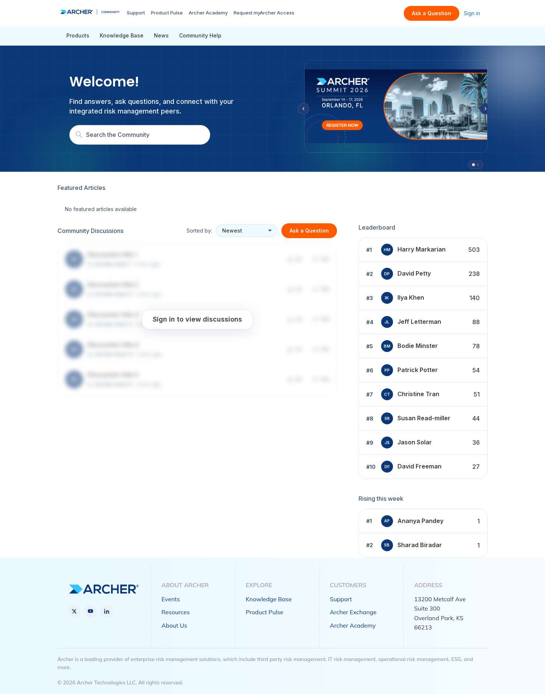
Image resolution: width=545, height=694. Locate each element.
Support (136, 13)
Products (77, 35)
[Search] (140, 135)
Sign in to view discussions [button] (197, 319)
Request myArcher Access (264, 13)
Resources (176, 612)
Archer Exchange (353, 612)
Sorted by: (199, 230)
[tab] (473, 164)
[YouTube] (90, 611)
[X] (74, 611)
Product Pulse (167, 13)
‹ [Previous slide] (303, 108)
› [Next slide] (485, 108)
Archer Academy (208, 13)
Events (171, 599)
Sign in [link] (472, 13)
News (161, 35)
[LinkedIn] (106, 611)
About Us (174, 625)
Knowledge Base (121, 35)
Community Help (200, 35)
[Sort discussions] (247, 230)
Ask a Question (431, 13)
